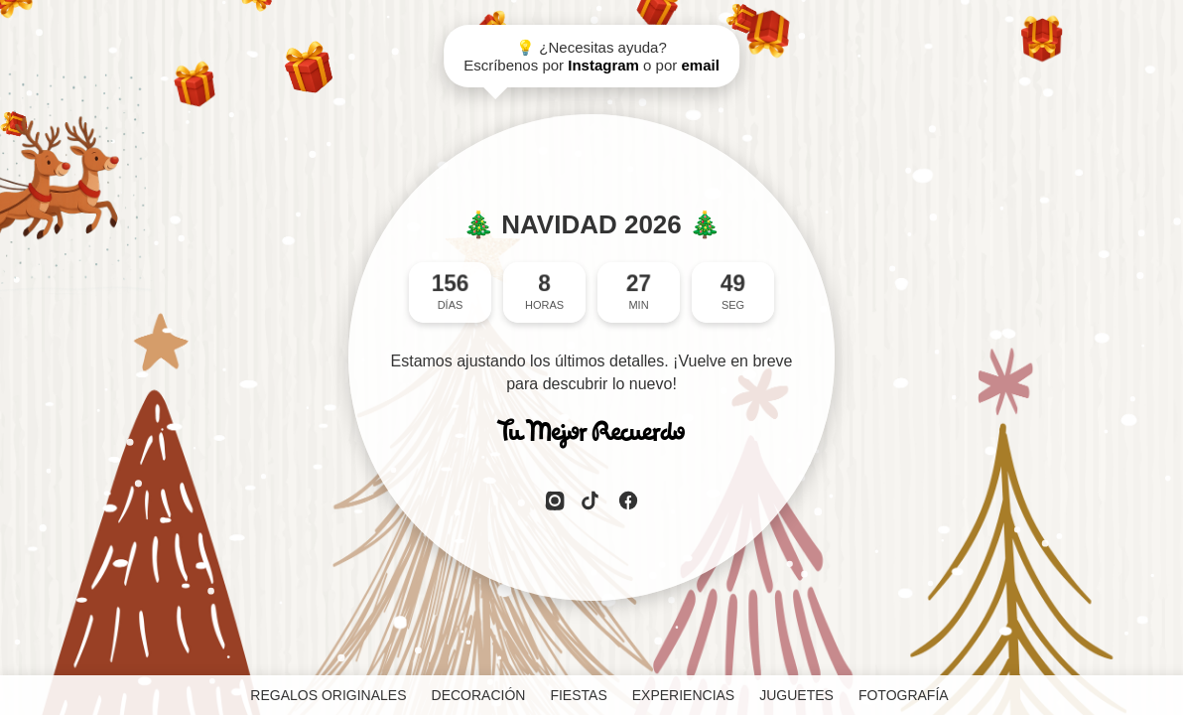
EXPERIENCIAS (683, 695)
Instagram (603, 65)
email (700, 65)
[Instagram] (555, 502)
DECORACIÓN (479, 695)
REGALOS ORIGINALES (328, 695)
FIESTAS (578, 695)
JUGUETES (796, 695)
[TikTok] (591, 502)
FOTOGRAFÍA (903, 695)
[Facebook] (628, 502)
